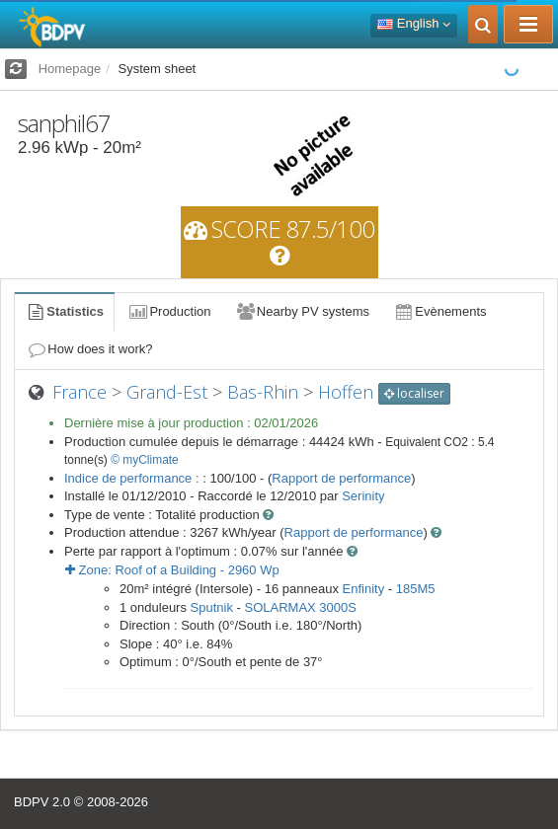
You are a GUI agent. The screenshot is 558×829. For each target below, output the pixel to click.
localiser (414, 393)
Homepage (70, 68)
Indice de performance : (133, 478)
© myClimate (145, 460)
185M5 (416, 588)
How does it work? (89, 348)
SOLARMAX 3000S (301, 607)
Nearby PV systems (302, 311)
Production (168, 311)
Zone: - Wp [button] (172, 570)
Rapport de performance (341, 478)
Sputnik (212, 607)
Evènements (440, 311)
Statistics (64, 311)
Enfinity (364, 588)
